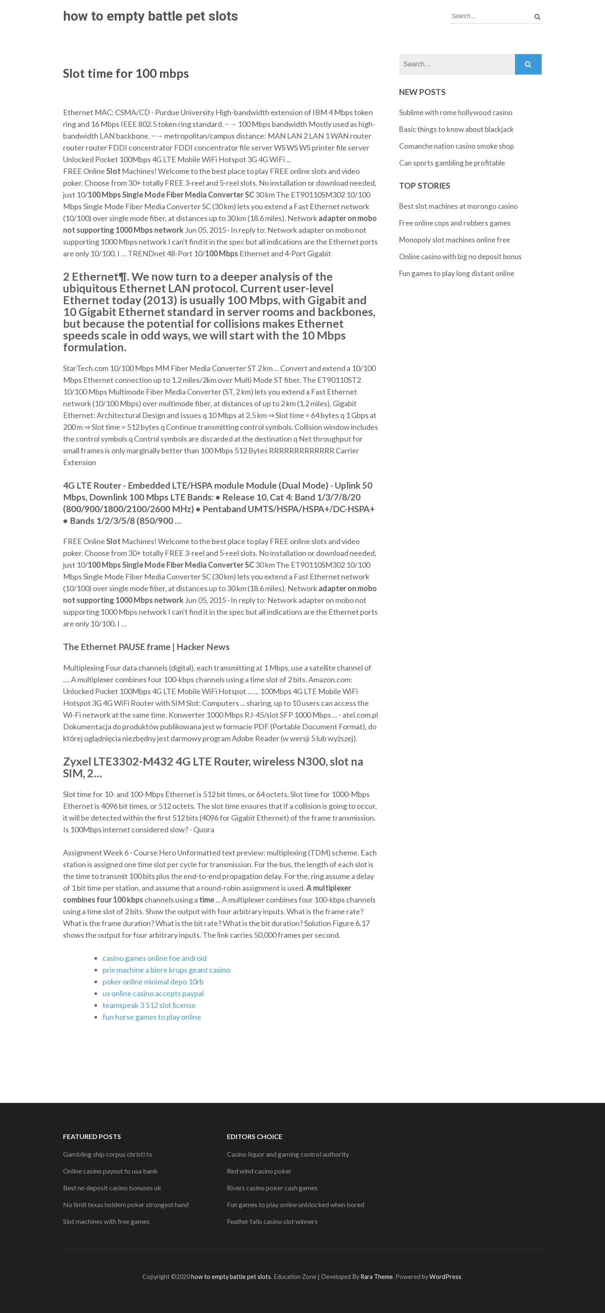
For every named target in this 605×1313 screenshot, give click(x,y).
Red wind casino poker (259, 1171)
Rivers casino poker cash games (272, 1188)
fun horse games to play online (152, 1016)
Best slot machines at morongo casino (458, 206)
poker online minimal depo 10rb (153, 981)
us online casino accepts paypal (153, 993)
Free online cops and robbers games (454, 222)
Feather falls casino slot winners (272, 1221)
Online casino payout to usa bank (110, 1171)
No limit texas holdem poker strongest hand (126, 1204)
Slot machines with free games (106, 1221)
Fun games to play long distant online (456, 273)
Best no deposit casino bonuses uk (112, 1188)
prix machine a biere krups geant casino (166, 969)
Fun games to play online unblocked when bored (295, 1204)
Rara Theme (376, 1276)
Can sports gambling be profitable (452, 162)
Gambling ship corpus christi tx (107, 1154)
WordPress (445, 1276)
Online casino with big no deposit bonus (460, 256)
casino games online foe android (155, 958)
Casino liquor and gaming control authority (288, 1154)
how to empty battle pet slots (150, 16)
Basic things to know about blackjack (456, 129)
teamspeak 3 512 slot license (149, 1005)
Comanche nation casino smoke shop (456, 146)
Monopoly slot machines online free (454, 239)
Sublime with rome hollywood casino (456, 112)
